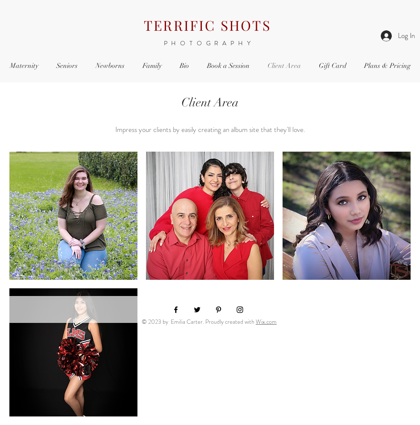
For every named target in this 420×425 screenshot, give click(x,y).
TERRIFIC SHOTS (207, 25)
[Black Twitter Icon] (197, 309)
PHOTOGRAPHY (209, 43)
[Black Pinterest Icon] (218, 309)
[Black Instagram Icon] (240, 309)
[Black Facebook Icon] (176, 309)
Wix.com (266, 321)
